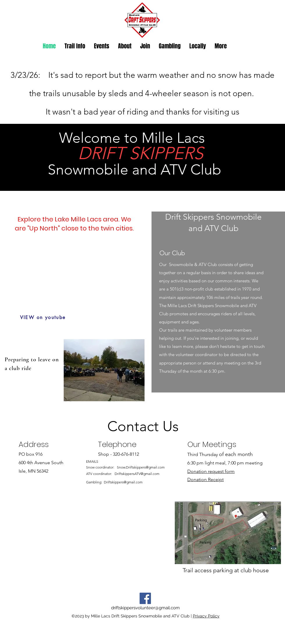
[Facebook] (145, 598)
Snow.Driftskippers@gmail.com (141, 467)
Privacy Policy (206, 616)
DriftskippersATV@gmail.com (137, 473)
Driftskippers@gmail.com (123, 482)
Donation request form (211, 471)
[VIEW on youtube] (42, 317)
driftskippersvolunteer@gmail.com (145, 607)
